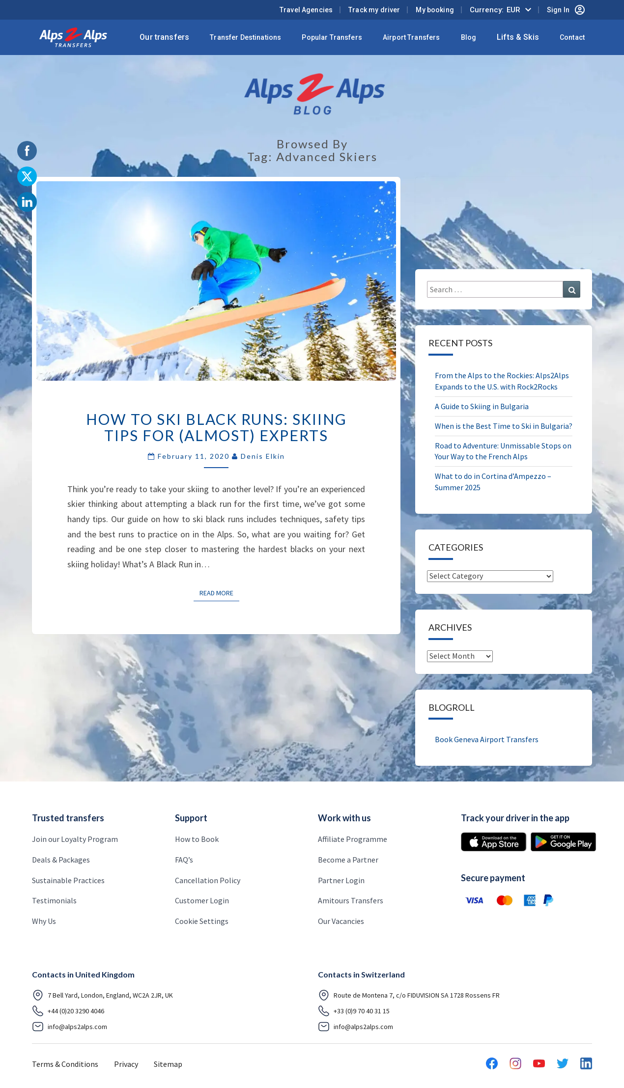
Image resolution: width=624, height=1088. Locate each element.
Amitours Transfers (350, 900)
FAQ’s (184, 860)
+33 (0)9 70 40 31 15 (354, 1011)
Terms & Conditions (65, 1064)
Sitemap (168, 1064)
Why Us (44, 921)
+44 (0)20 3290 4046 (68, 1011)
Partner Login (341, 880)
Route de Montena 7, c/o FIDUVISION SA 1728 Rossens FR (409, 995)
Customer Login (202, 900)
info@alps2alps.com (69, 1026)
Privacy (126, 1064)
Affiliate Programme (352, 839)
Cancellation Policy (207, 880)
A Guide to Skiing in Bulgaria (482, 406)
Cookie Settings (201, 921)
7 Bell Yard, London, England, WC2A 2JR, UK (102, 995)
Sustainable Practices (68, 880)
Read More (219, 592)
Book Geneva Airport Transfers (487, 739)
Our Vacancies (341, 921)
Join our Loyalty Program (75, 839)
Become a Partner (348, 860)
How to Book (197, 839)
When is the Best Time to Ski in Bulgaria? (503, 426)
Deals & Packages (61, 860)
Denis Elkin (263, 456)
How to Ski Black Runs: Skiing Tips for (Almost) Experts (216, 427)
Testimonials (54, 900)
